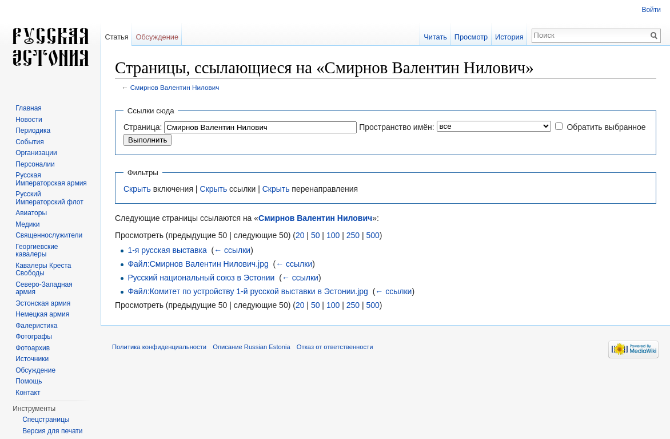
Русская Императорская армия (51, 179)
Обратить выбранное (606, 127)
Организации (36, 153)
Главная (28, 108)
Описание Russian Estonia (251, 346)
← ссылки (232, 250)
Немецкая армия (42, 314)
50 (315, 235)
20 (300, 235)
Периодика (32, 130)
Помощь (28, 381)
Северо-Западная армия (44, 288)
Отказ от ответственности (335, 346)
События (29, 142)
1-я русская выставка (166, 250)
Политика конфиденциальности (159, 346)
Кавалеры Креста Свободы (43, 270)
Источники (32, 359)
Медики (27, 224)
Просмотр (471, 37)
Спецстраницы (45, 420)
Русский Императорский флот (49, 198)
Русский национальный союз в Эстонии (200, 277)
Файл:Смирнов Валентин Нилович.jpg (197, 263)
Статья (116, 37)
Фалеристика (36, 326)
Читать (435, 37)
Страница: (142, 127)
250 (353, 235)
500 (372, 235)
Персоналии (35, 164)
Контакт (27, 393)
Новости (28, 120)
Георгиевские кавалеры (36, 251)
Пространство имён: (396, 127)
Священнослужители (48, 235)
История (509, 37)
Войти (651, 10)
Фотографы (33, 337)
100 (333, 235)
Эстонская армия (42, 303)
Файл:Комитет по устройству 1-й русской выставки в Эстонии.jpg (247, 291)
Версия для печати (52, 431)
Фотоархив (32, 348)
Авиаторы (31, 213)
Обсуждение (156, 37)
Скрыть (137, 188)
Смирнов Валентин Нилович (175, 87)
